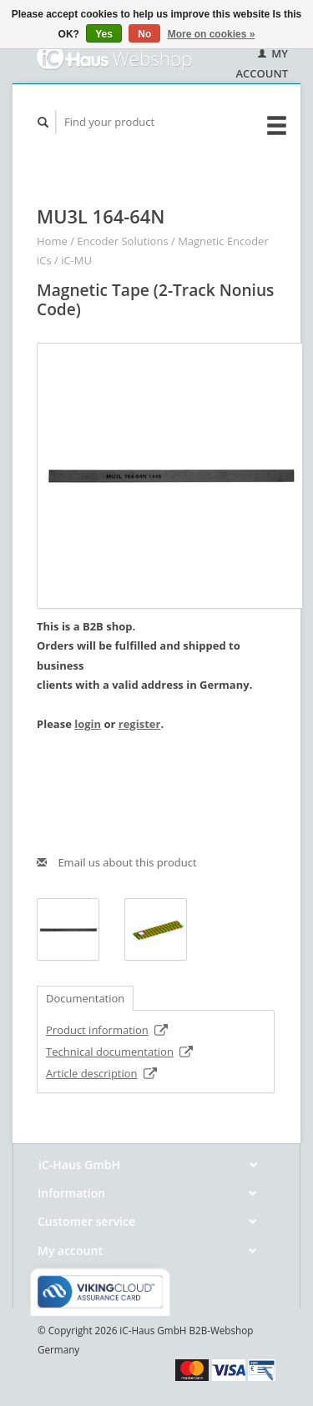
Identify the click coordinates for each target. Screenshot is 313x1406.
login (87, 723)
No (144, 34)
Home (52, 241)
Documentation (85, 998)
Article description (102, 1073)
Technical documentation (120, 1051)
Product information (107, 1029)
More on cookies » (211, 34)
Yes (104, 34)
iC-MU (76, 260)
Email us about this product (117, 862)
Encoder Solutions (122, 241)
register (140, 723)
